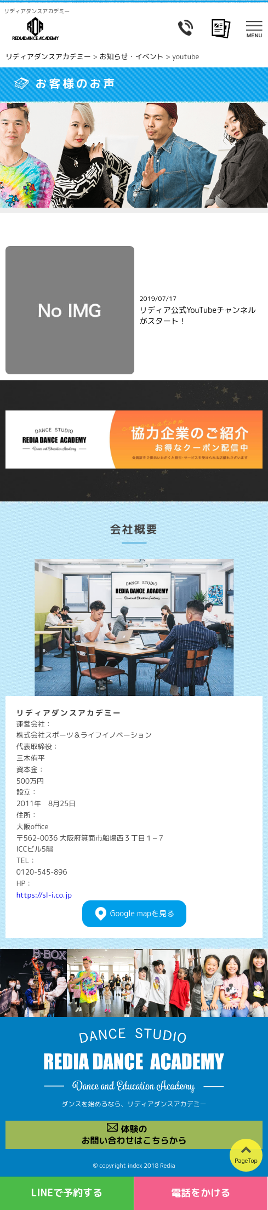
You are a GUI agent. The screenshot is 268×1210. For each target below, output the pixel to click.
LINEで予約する (66, 1193)
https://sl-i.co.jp (44, 895)
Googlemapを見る (142, 914)
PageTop (246, 1160)
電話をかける (200, 1193)
